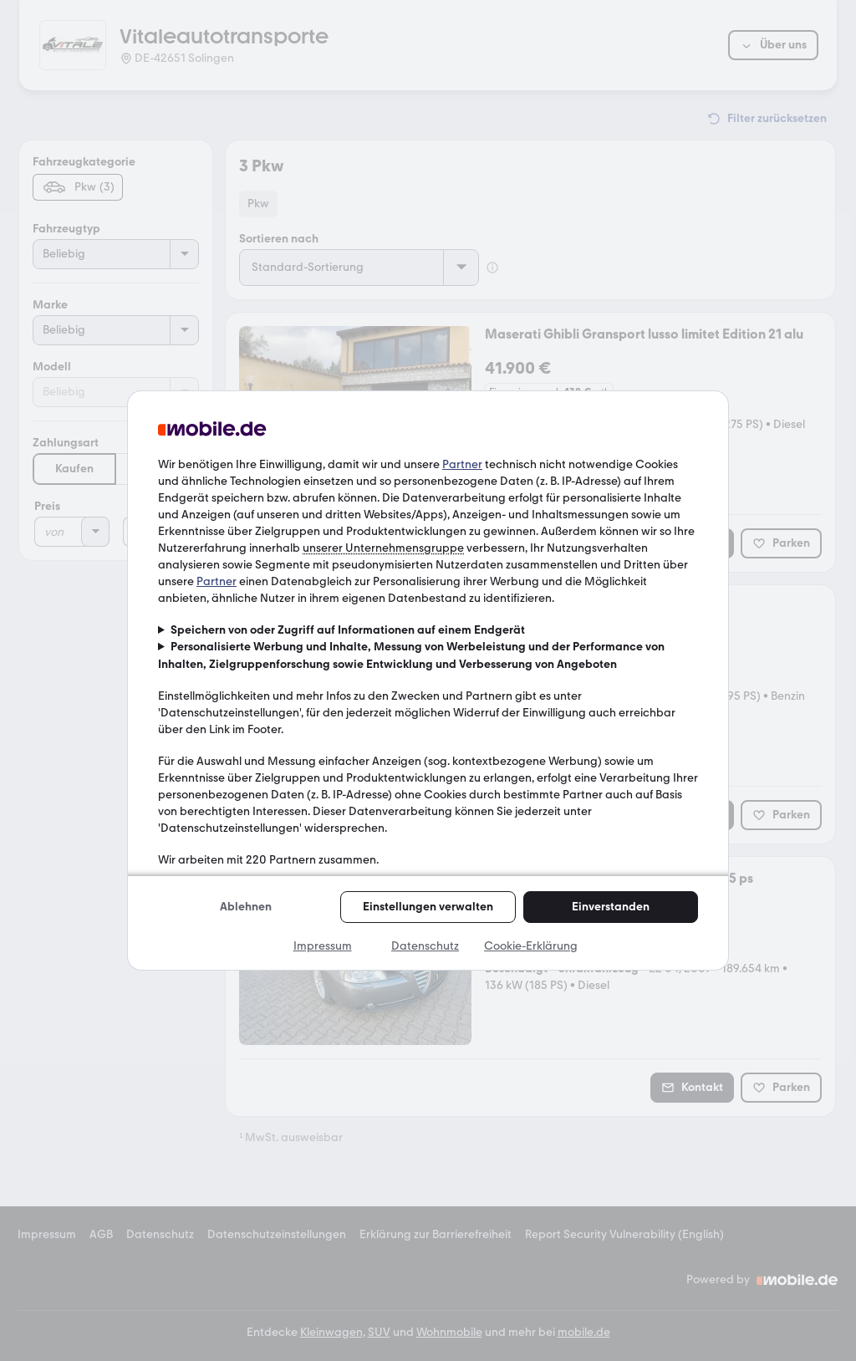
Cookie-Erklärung (531, 946)
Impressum (322, 946)
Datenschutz (425, 946)
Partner (462, 464)
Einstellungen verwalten (428, 907)
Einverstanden (611, 907)
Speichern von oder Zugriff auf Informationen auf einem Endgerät (348, 630)
